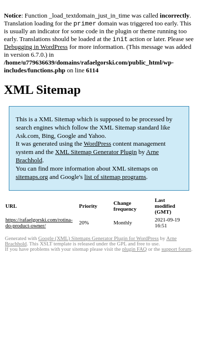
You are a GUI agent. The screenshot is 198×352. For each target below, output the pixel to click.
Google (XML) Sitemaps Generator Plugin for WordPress (98, 240)
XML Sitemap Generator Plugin (96, 153)
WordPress (97, 145)
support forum (176, 251)
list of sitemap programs (115, 178)
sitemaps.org (32, 178)
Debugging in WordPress (36, 48)
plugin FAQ (134, 251)
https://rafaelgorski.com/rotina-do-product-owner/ (39, 224)
